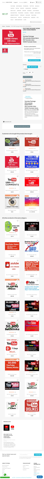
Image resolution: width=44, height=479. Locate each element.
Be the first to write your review (22, 126)
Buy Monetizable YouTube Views (32, 150)
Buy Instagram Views (12, 210)
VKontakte (28, 8)
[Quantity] (24, 67)
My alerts (24, 469)
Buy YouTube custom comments (12, 190)
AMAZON (33, 17)
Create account (26, 468)
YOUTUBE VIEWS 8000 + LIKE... (32, 274)
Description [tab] (28, 96)
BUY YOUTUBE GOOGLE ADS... (12, 234)
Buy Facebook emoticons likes (32, 170)
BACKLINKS (37, 13)
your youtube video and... (32, 254)
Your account (26, 463)
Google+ (37, 6)
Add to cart (32, 67)
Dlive (25, 19)
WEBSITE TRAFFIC (15, 15)
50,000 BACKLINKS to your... (12, 334)
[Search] (36, 22)
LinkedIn (19, 10)
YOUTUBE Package (12, 254)
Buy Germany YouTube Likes (31, 314)
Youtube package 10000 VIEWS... (31, 190)
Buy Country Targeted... (32, 354)
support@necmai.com (38, 475)
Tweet (30, 73)
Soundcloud (26, 17)
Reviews (29, 10)
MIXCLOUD (13, 10)
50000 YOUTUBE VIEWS (12, 294)
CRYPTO (20, 17)
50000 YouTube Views (12, 374)
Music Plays (14, 17)
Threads (22, 15)
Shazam (26, 13)
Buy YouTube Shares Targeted (32, 334)
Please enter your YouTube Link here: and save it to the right (32, 52)
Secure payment (5, 465)
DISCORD (28, 15)
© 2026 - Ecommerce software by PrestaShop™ (22, 477)
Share (27, 73)
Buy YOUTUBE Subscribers (12, 394)
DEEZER (24, 10)
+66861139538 (9, 2)
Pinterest (34, 8)
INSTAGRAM (19, 6)
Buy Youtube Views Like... (12, 170)
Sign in (24, 466)
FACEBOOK (25, 6)
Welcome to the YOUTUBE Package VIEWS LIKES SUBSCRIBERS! (8, 436)
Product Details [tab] (29, 98)
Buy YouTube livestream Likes (12, 274)
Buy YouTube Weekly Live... (12, 354)
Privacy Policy (5, 466)
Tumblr (32, 13)
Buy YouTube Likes (12, 314)
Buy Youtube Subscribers (32, 234)
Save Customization (34, 60)
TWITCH (12, 8)
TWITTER (32, 6)
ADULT (12, 19)
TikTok (17, 8)
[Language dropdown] (16, 2)
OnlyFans (33, 15)
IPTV (38, 17)
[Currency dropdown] (26, 2)
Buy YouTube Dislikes (32, 414)
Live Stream (36, 10)
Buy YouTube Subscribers (32, 394)
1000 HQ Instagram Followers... (32, 210)
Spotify (22, 8)
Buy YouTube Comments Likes (32, 374)
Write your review (27, 77)
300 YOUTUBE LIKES (12, 414)
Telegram (20, 13)
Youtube (13, 6)
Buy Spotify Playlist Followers (12, 150)
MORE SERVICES (18, 19)
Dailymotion (14, 13)
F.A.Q (3, 471)
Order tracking (26, 465)
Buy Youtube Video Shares (32, 294)
